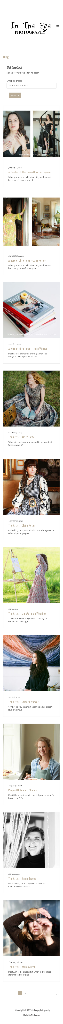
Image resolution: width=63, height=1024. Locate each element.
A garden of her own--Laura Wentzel (28, 348)
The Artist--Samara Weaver (23, 702)
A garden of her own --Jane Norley (27, 260)
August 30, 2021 (15, 785)
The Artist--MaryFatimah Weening (27, 613)
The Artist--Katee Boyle (21, 437)
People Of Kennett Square (22, 790)
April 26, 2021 (14, 874)
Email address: (31, 83)
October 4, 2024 (15, 432)
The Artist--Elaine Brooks (22, 878)
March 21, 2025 (14, 344)
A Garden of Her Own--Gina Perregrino (29, 172)
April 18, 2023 (14, 697)
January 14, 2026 (15, 167)
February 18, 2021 (15, 962)
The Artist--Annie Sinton (21, 967)
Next (57, 994)
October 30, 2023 (15, 520)
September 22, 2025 (16, 255)
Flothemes (35, 1015)
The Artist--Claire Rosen (21, 525)
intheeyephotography (41, 1010)
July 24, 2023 (13, 609)
